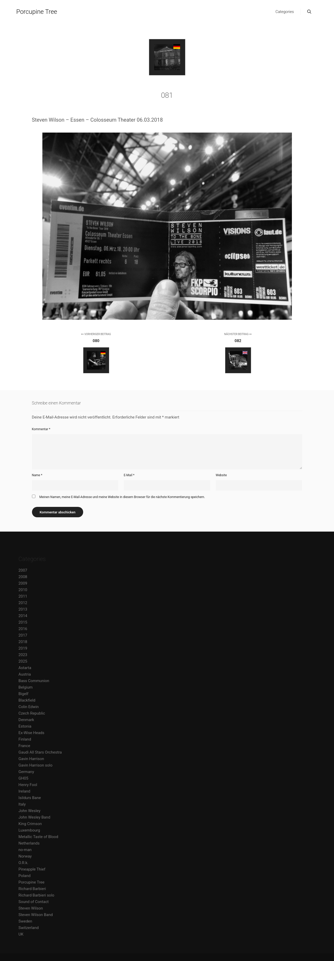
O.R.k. (23, 862)
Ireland (24, 791)
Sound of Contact (33, 901)
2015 (22, 622)
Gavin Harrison (31, 758)
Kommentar (41, 429)
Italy (22, 804)
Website (221, 475)
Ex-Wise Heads (31, 732)
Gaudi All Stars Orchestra (40, 752)
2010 (22, 589)
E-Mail (129, 475)
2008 (22, 576)
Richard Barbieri (32, 888)
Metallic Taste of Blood (38, 836)
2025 (22, 661)
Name (37, 475)
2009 (22, 583)
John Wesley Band (34, 817)
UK (20, 934)
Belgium (25, 687)
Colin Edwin (28, 706)
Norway (25, 856)
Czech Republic (31, 713)
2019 (22, 648)
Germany (26, 771)
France (24, 745)
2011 (22, 596)
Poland (24, 875)
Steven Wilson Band (35, 914)
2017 (22, 635)
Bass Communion (33, 680)
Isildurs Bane (29, 797)
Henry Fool (27, 784)
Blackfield (26, 700)
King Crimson (30, 823)
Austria (24, 674)
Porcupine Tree (36, 11)
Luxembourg (29, 830)
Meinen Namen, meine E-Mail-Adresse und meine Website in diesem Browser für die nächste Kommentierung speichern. (122, 497)
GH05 (23, 778)
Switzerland (28, 927)
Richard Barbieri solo (36, 895)
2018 (22, 641)
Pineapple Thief (31, 869)
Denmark (26, 719)
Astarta (24, 667)
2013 (22, 609)
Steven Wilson (30, 908)
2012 (22, 602)
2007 (22, 570)
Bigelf (23, 693)
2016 (22, 628)
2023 (22, 654)
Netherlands (29, 843)
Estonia (24, 726)
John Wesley (29, 810)
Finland (24, 739)
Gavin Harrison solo (35, 765)
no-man (25, 849)
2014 (22, 615)
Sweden (25, 921)
